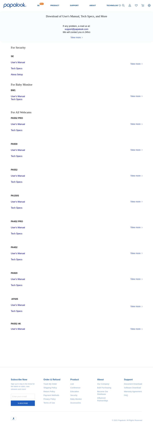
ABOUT (110, 5)
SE (52, 5)
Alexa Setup (19, 91)
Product (75, 429)
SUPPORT (91, 5)
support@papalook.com (76, 34)
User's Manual (20, 75)
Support (129, 429)
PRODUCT (70, 5)
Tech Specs (19, 83)
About (101, 429)
